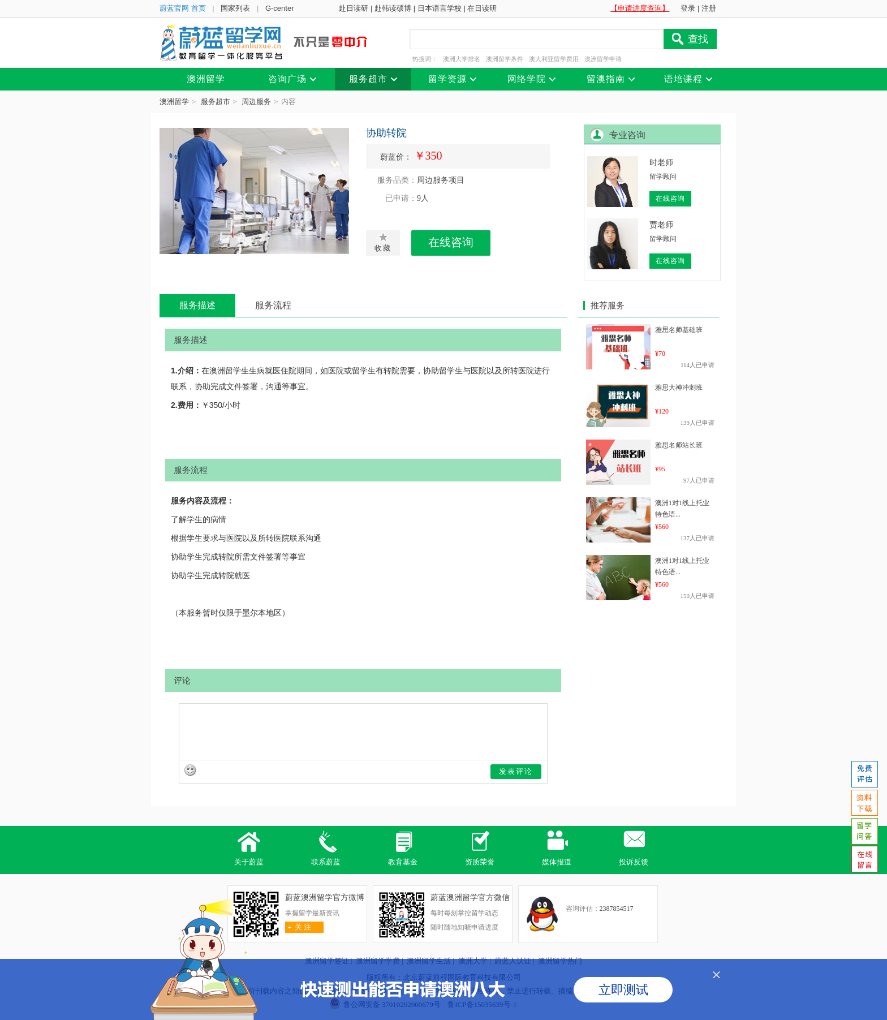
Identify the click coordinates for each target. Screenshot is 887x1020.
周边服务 (256, 101)
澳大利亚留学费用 (554, 58)
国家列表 (235, 8)
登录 (688, 8)
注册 (708, 8)
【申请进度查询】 (639, 8)
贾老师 (661, 225)
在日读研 (482, 8)
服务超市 (215, 101)
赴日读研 (353, 8)
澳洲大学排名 (461, 58)
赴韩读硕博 (392, 8)
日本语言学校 (439, 8)
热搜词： (424, 58)
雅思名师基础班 (679, 330)
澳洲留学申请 (603, 58)
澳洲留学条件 (504, 58)
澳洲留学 (174, 101)
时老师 (661, 162)
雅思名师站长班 (679, 445)
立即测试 (623, 990)
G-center (279, 8)
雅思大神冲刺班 (679, 387)
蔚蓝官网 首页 (183, 8)
